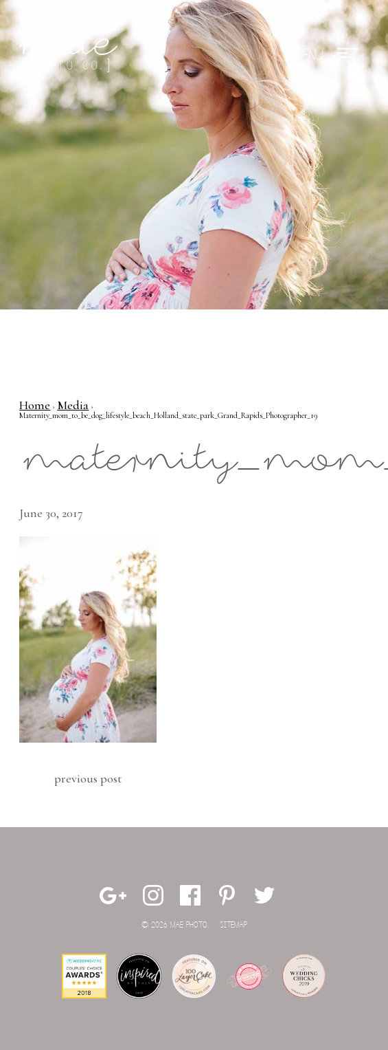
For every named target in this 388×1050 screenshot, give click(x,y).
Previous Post (88, 778)
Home (34, 405)
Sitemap (233, 925)
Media (73, 405)
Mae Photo (70, 55)
